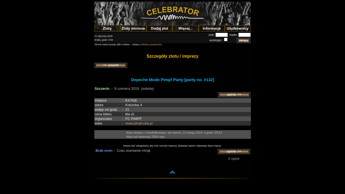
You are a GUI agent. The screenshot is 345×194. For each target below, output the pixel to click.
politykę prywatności (151, 44)
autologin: (216, 40)
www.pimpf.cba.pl (139, 123)
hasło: (234, 34)
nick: (212, 34)
